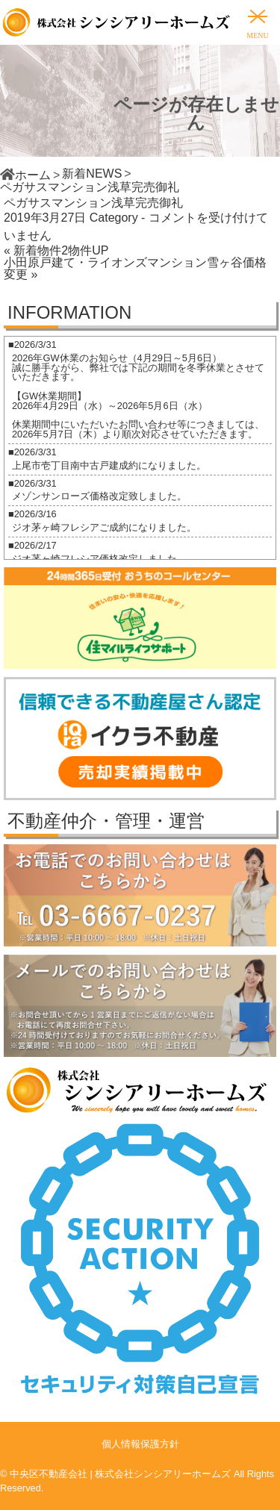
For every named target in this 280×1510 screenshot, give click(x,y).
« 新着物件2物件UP (56, 250)
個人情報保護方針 (140, 1444)
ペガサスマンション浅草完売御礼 (93, 202)
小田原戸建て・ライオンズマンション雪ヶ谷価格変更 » (135, 268)
